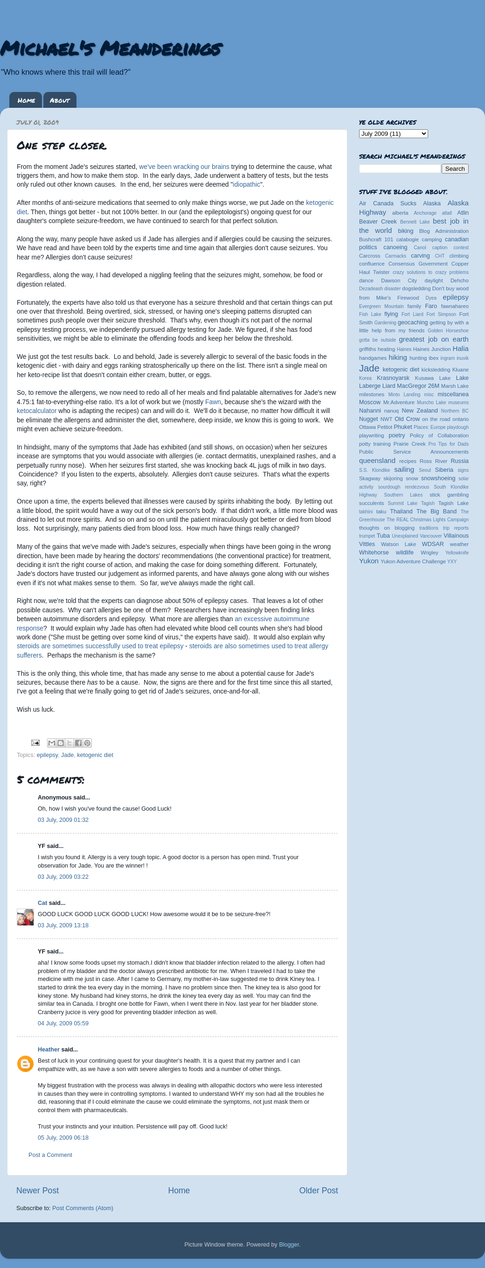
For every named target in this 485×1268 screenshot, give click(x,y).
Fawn (213, 402)
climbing (459, 256)
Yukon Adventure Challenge (413, 561)
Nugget (368, 419)
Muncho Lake (431, 402)
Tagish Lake (453, 503)
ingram (448, 358)
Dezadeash (371, 288)
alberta (400, 213)
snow (412, 478)
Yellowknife (457, 552)
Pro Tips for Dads (449, 444)
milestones (371, 394)
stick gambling (449, 494)
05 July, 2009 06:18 (63, 1138)
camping (432, 239)
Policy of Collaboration (439, 435)
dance (366, 280)
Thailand (401, 511)
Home (26, 100)
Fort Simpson (441, 314)
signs (463, 470)
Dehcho (459, 280)
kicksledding (436, 369)
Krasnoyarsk (393, 378)
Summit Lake (403, 503)
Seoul (425, 470)
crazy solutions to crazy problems (431, 272)
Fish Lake (370, 314)
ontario (460, 419)
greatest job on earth (434, 339)
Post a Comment (50, 1155)
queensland (377, 460)
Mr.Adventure (399, 402)
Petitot (384, 427)
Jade (67, 755)
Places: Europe (429, 427)
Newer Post (37, 1190)
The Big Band (436, 511)
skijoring (393, 478)
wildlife (405, 552)
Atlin (463, 213)
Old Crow (407, 419)
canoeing (395, 247)
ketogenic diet (95, 755)
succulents (371, 503)
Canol (420, 247)
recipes (407, 461)
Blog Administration (444, 231)
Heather (49, 1049)
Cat (42, 903)
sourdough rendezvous (404, 487)
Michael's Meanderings (110, 48)
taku (381, 511)
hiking (397, 357)
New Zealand (420, 410)
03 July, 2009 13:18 (63, 925)
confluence (372, 263)
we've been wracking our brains (184, 166)
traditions (428, 528)
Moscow (370, 402)
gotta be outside (377, 340)
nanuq (391, 410)
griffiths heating (377, 349)
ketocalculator (37, 410)
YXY (452, 561)
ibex (434, 358)
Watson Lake (398, 544)
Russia (460, 461)
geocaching (413, 322)
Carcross (369, 256)
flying (391, 314)
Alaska (432, 203)
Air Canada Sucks (387, 203)
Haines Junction (432, 349)
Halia (461, 348)
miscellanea (453, 394)
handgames (373, 358)
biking (406, 231)
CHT (440, 256)
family (415, 306)
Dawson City (399, 280)
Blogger (289, 1244)
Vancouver (431, 536)
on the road (436, 419)
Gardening (385, 322)
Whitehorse (374, 552)
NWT (387, 419)
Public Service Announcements (414, 452)
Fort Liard (412, 314)
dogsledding (416, 288)
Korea (365, 378)
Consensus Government (418, 263)
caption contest (450, 247)
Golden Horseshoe (448, 330)
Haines (404, 349)
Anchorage (425, 213)
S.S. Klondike (374, 470)
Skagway (370, 478)
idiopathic (246, 184)
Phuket (403, 427)
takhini (366, 511)
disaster (392, 288)
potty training (375, 444)
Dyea (431, 298)
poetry (396, 435)
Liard (388, 386)
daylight (433, 280)
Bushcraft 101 (376, 239)
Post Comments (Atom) (82, 1208)
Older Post (318, 1190)
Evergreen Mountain (381, 306)
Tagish (428, 503)
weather (459, 544)
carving (420, 255)
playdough (458, 427)
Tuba (383, 535)
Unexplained (405, 536)
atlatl (447, 213)
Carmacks (395, 256)
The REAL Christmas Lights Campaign (428, 519)
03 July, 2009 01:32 (63, 820)
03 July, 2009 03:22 (63, 877)
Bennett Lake (415, 221)
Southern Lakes (403, 494)
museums (458, 402)
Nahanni (370, 410)
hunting (418, 358)
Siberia (444, 470)
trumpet (367, 536)
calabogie (407, 239)
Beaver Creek (378, 221)
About (59, 100)
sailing (404, 469)
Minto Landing (404, 394)
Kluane (460, 369)
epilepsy (47, 755)
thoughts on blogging (387, 528)
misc (429, 394)
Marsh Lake (455, 386)
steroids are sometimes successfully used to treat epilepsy (100, 646)
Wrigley (429, 552)
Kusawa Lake (432, 378)
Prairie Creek (410, 444)
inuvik (463, 358)
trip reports (456, 528)
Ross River (433, 461)
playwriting (371, 435)
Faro (431, 306)
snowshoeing (438, 478)
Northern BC (455, 410)
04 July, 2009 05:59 (63, 1023)
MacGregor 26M (418, 386)
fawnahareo (455, 306)
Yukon (369, 561)
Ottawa (367, 427)
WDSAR (433, 544)
